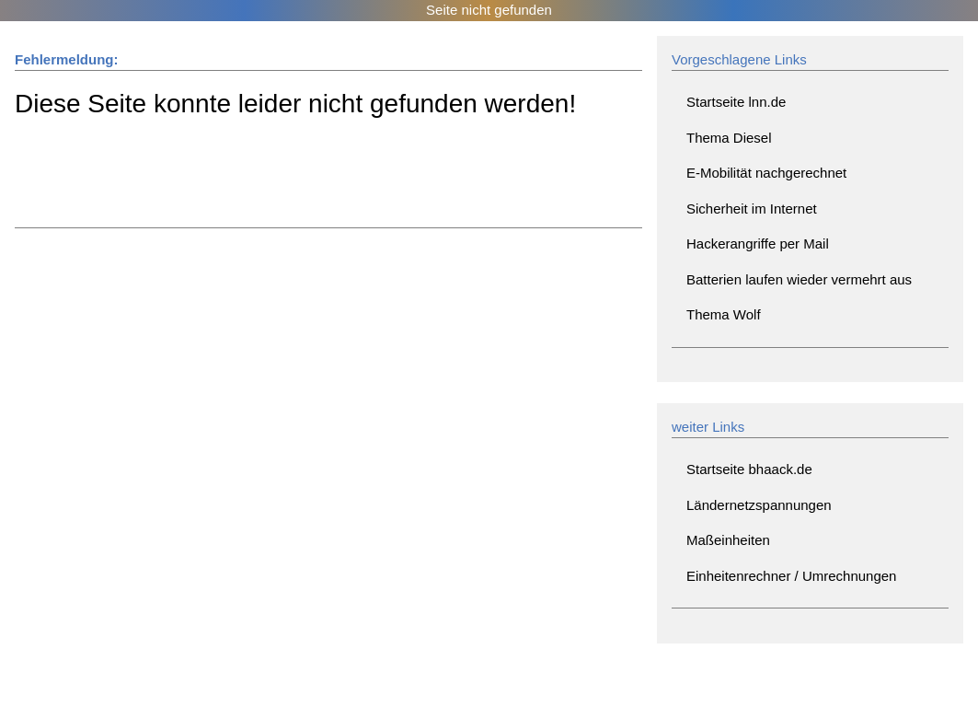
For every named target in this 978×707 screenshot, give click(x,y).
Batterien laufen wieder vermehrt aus (799, 279)
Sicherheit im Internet (751, 208)
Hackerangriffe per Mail (757, 243)
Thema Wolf (723, 314)
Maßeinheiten (728, 540)
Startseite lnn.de (736, 102)
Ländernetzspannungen (759, 505)
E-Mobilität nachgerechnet (766, 172)
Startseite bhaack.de (749, 469)
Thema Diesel (729, 137)
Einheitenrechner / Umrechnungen (791, 576)
